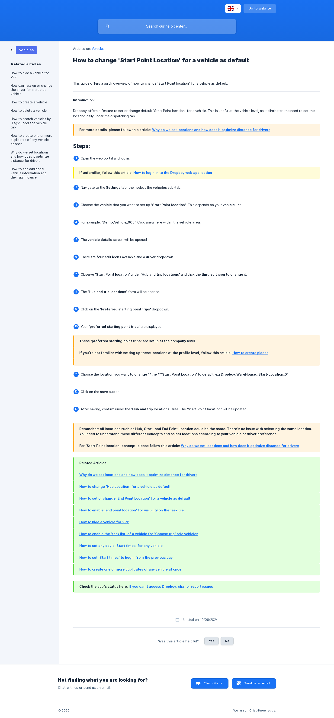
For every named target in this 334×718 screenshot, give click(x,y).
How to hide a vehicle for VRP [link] (30, 75)
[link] (24, 50)
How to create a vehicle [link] (29, 102)
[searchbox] (167, 26)
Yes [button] (211, 641)
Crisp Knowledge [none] (262, 710)
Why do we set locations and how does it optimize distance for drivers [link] (30, 156)
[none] (233, 8)
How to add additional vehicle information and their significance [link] (28, 173)
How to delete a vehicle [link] (29, 110)
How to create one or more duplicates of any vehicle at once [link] (31, 140)
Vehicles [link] (98, 49)
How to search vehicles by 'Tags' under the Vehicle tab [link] (31, 123)
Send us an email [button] (257, 683)
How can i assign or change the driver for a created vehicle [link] (31, 90)
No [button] (227, 641)
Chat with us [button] (213, 683)
